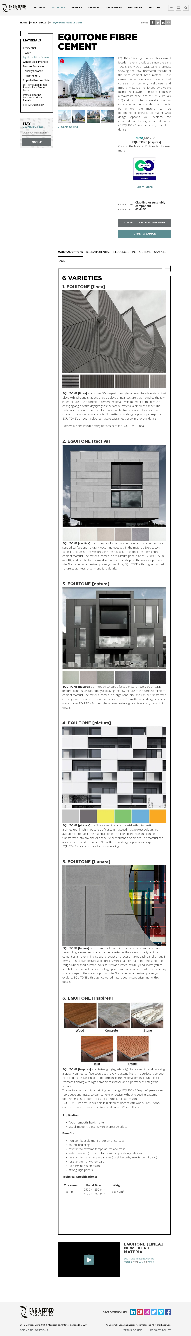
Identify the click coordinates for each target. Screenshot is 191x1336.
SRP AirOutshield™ (33, 105)
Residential (29, 48)
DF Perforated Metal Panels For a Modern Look (35, 88)
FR (171, 8)
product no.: (125, 209)
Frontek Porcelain (33, 66)
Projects (39, 8)
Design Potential (98, 252)
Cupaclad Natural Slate (36, 80)
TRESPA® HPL (31, 75)
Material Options (70, 252)
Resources (135, 8)
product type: (126, 204)
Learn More (144, 187)
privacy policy (160, 1330)
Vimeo (150, 1261)
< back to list (68, 127)
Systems (76, 8)
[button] (112, 116)
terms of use (132, 1330)
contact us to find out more (144, 223)
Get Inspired (114, 8)
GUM (141, 1261)
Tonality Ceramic (33, 71)
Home (23, 22)
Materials (58, 8)
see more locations (34, 1330)
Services (93, 8)
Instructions (141, 252)
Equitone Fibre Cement (36, 57)
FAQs (61, 261)
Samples (160, 252)
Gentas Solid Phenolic (35, 62)
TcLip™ (27, 52)
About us (154, 8)
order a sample (144, 234)
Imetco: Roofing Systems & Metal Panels (32, 98)
